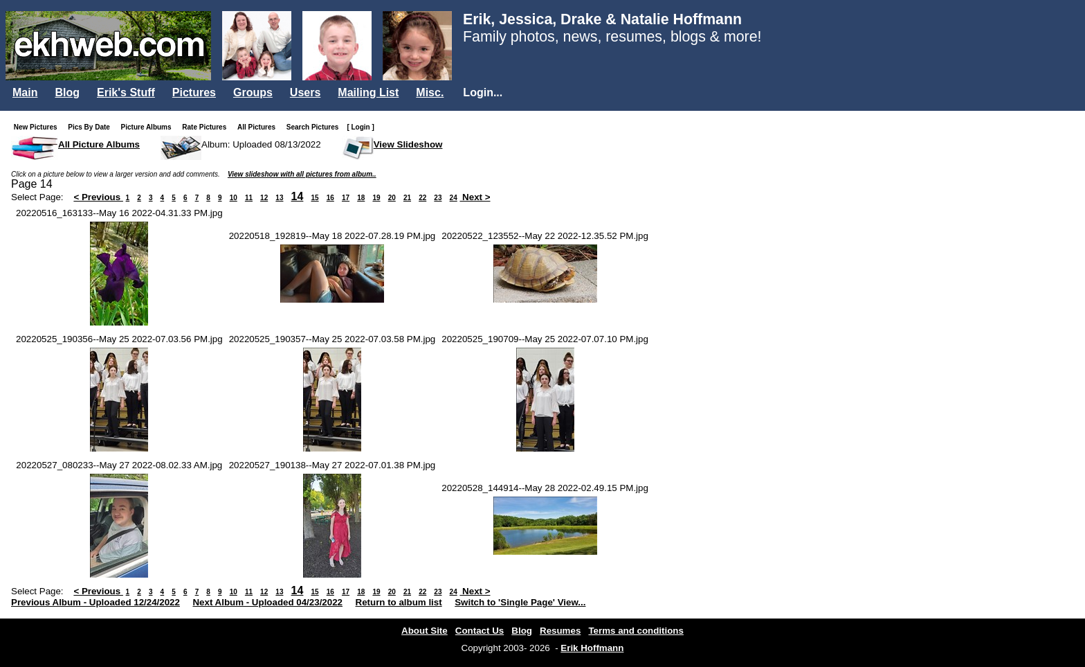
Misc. (430, 92)
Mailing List (368, 92)
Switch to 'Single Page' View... (520, 602)
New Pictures (38, 127)
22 (422, 198)
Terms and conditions (636, 630)
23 (437, 198)
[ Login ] (360, 127)
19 (376, 198)
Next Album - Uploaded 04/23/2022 (267, 602)
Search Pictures (315, 127)
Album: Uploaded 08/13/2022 (261, 144)
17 (345, 198)
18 (361, 198)
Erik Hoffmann (591, 648)
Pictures (194, 92)
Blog (67, 92)
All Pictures (259, 127)
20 (392, 198)
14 (297, 196)
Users (305, 92)
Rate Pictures (207, 127)
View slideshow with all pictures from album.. (302, 174)
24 (453, 198)
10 (233, 198)
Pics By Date (92, 127)
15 (314, 198)
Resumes (560, 630)
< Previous (98, 197)
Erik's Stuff (126, 92)
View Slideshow (408, 144)
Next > (474, 197)
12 (264, 198)
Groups (253, 92)
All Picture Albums (99, 144)
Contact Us (479, 630)
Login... (482, 92)
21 (407, 198)
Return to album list (399, 602)
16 (330, 198)
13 (279, 198)
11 (249, 198)
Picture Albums (149, 127)
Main (24, 92)
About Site (424, 630)
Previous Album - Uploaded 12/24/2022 (95, 602)
